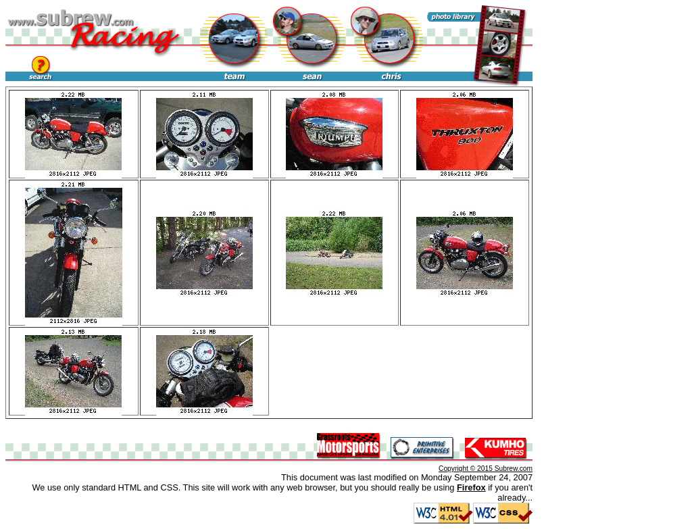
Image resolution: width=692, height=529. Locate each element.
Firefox (471, 487)
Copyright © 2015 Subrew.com (486, 468)
